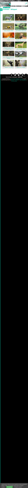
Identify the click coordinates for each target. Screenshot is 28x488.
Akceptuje (9, 487)
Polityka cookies (18, 487)
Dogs (4, 7)
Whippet (8, 7)
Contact (16, 79)
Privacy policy (14, 81)
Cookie (12, 79)
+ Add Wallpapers (22, 79)
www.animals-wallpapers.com (16, 78)
